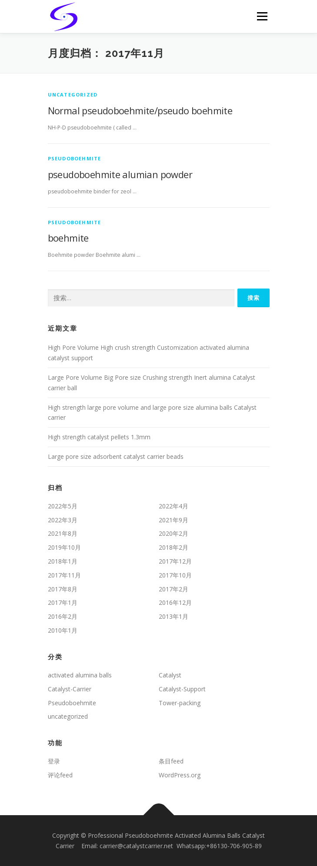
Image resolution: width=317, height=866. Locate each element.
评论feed (60, 775)
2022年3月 (62, 520)
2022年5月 (62, 506)
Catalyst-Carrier (69, 689)
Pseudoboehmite (74, 158)
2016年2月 (62, 616)
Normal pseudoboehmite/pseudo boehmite (140, 110)
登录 (54, 761)
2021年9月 (173, 520)
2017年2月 (173, 589)
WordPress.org (179, 775)
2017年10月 (175, 575)
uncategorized (73, 94)
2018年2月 (173, 547)
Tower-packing (179, 703)
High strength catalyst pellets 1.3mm (99, 437)
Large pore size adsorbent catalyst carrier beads (116, 456)
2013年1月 (173, 616)
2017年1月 (62, 602)
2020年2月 (173, 533)
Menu (261, 16)
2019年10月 (64, 547)
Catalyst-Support (182, 689)
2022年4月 (173, 506)
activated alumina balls (80, 675)
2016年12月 (175, 602)
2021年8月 (62, 533)
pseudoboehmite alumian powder (120, 174)
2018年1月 (62, 561)
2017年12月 (175, 561)
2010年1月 (62, 630)
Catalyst (170, 675)
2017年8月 (62, 589)
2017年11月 (64, 575)
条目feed (171, 761)
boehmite (68, 237)
